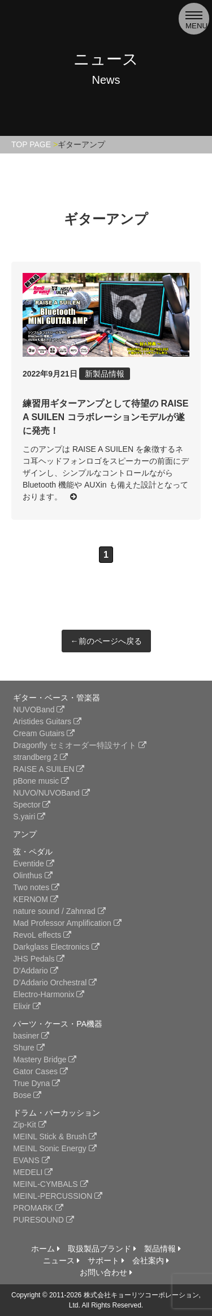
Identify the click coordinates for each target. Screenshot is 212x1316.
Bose (27, 1095)
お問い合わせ (106, 1272)
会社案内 (150, 1260)
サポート (106, 1260)
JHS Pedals (38, 958)
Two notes (36, 887)
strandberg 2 (40, 757)
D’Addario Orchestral (55, 982)
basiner (31, 1035)
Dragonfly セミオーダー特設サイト (79, 745)
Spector (31, 804)
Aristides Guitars (47, 721)
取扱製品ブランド (102, 1248)
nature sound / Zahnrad (59, 911)
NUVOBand (38, 709)
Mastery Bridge (44, 1059)
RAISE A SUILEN (48, 769)
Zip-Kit (29, 1124)
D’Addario (35, 970)
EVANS (31, 1160)
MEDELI (33, 1172)
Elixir (26, 1006)
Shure (28, 1047)
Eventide (33, 863)
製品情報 (162, 1248)
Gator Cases (40, 1071)
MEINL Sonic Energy (54, 1148)
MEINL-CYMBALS (50, 1184)
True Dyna (36, 1083)
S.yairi (29, 816)
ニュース (61, 1260)
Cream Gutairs (44, 733)
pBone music (41, 780)
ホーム (45, 1248)
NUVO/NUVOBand (51, 792)
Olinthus (32, 875)
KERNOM (35, 899)
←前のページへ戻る (106, 641)
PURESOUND (43, 1219)
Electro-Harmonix (48, 994)
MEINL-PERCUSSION (57, 1195)
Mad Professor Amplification (67, 923)
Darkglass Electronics (56, 946)
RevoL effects (42, 934)
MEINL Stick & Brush (55, 1136)
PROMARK (38, 1207)
